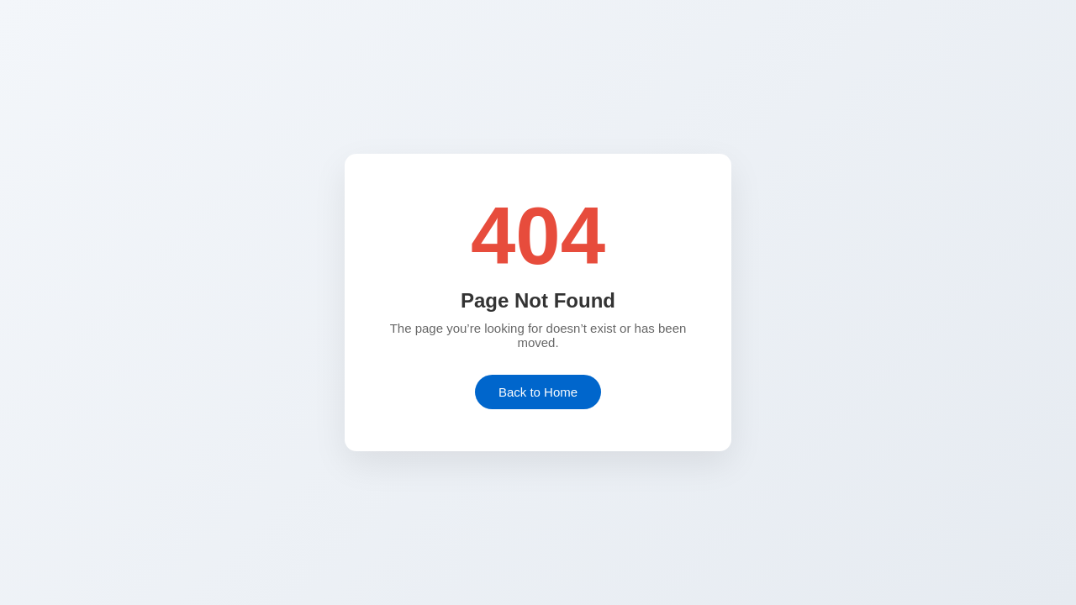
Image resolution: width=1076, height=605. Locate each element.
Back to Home (538, 392)
